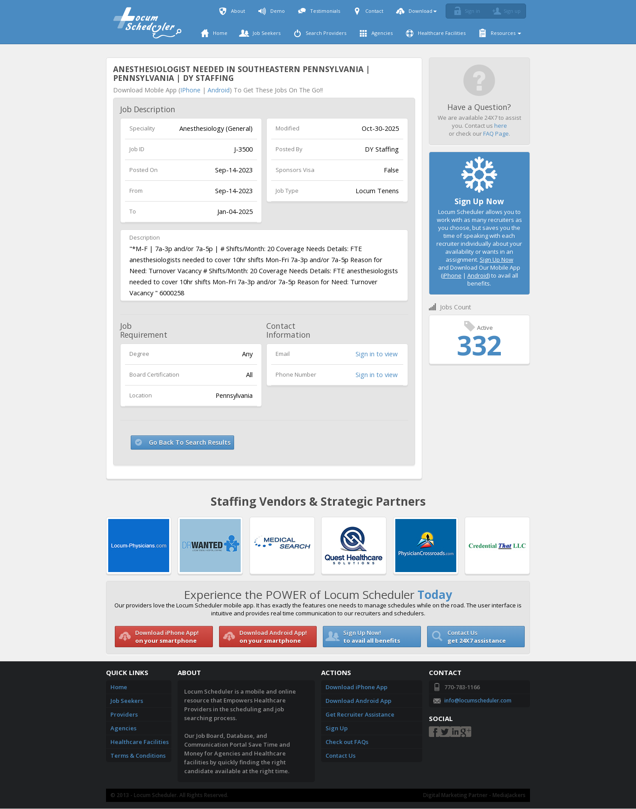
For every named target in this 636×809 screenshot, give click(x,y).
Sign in (465, 11)
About (232, 11)
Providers (124, 714)
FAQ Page (496, 133)
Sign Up (337, 728)
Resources (500, 33)
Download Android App (358, 701)
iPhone (190, 90)
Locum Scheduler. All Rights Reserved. (181, 795)
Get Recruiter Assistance (360, 714)
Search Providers (320, 33)
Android (219, 90)
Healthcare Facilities (436, 33)
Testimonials (319, 11)
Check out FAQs (347, 742)
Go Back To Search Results (190, 442)
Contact (368, 11)
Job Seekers (260, 33)
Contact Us (341, 755)
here (500, 126)
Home (214, 33)
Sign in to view (377, 353)
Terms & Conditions (138, 755)
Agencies (376, 33)
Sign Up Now (496, 259)
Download (417, 11)
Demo (271, 11)
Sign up (505, 11)
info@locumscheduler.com (477, 700)
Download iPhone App (356, 687)
